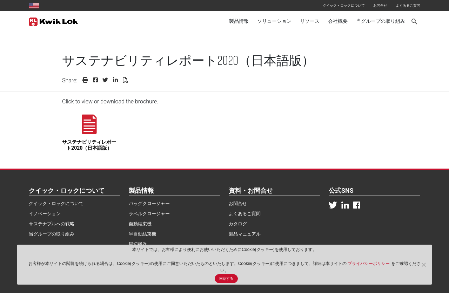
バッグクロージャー (149, 203)
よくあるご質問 (408, 5)
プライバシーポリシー (369, 263)
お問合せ (380, 5)
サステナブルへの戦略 (51, 223)
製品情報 (239, 21)
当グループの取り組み (380, 21)
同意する (226, 278)
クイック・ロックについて (344, 5)
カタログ (238, 223)
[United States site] (34, 5)
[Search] (414, 21)
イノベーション (45, 213)
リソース (310, 21)
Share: (70, 80)
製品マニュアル (245, 234)
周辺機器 (138, 244)
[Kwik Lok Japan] (53, 21)
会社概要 (338, 21)
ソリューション (274, 21)
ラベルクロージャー (149, 213)
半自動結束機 (142, 234)
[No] (423, 264)
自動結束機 (140, 223)
